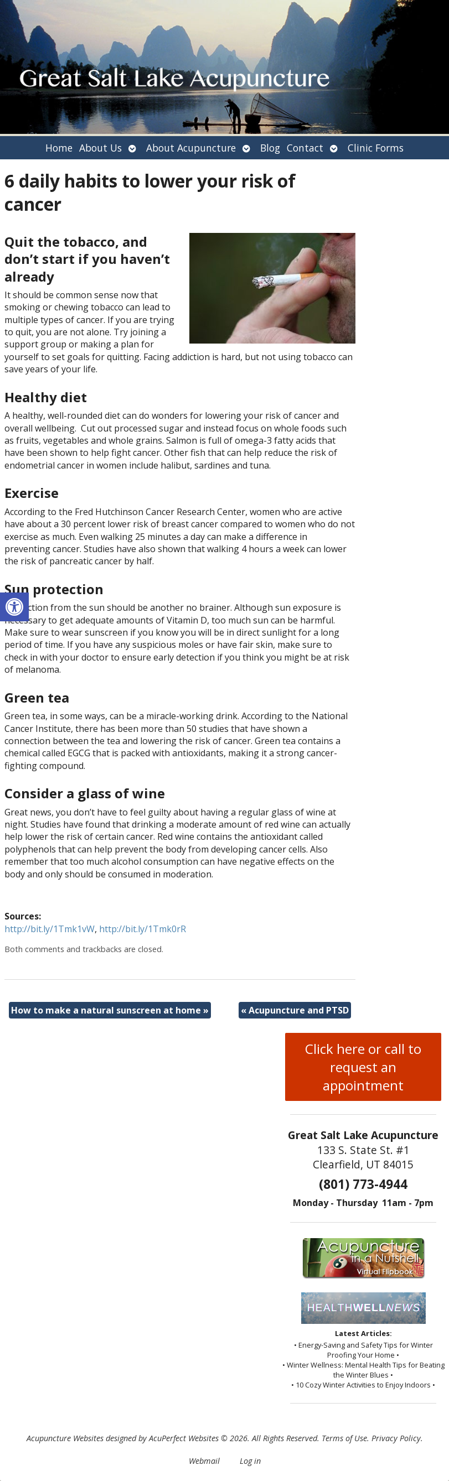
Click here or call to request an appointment (363, 1067)
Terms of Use (344, 1438)
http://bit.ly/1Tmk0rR (142, 929)
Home (59, 147)
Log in (250, 1461)
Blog (270, 147)
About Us (100, 147)
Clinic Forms (376, 147)
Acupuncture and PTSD (295, 1010)
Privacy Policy (396, 1438)
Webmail (204, 1461)
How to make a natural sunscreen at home (110, 1010)
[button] (14, 607)
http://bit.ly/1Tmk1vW (49, 929)
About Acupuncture (191, 147)
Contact (305, 147)
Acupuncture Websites (65, 1438)
